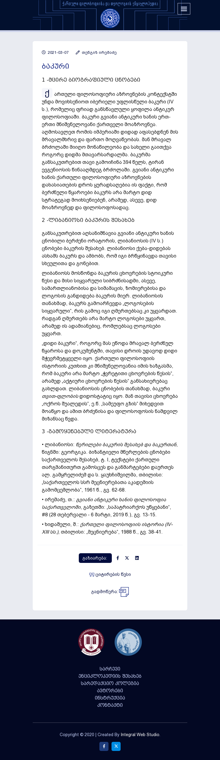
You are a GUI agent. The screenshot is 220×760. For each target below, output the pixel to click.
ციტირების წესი (110, 574)
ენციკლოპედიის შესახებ (110, 676)
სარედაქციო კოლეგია (110, 683)
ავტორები (110, 690)
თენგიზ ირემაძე (96, 52)
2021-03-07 (55, 52)
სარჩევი (110, 669)
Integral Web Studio (140, 734)
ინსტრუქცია (110, 698)
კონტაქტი (110, 705)
